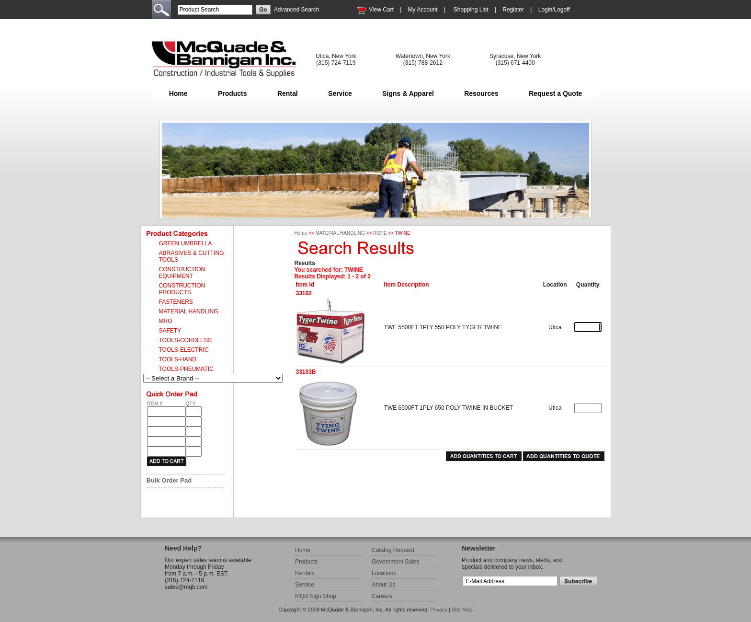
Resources (481, 93)
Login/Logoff (554, 9)
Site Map (462, 609)
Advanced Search (296, 9)
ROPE (380, 233)
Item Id (305, 284)
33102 (304, 293)
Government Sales (395, 561)
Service (340, 93)
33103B (306, 372)
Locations (384, 573)
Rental (287, 93)
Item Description (406, 284)
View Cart (381, 9)
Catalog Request (393, 550)
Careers (382, 596)
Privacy (438, 609)
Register (513, 9)
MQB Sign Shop (315, 596)
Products (232, 93)
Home (178, 93)
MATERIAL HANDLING (339, 233)
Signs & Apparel (408, 93)
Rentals (305, 573)
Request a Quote (555, 93)
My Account (423, 9)
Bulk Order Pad (169, 480)
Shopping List (471, 9)
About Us (383, 584)
